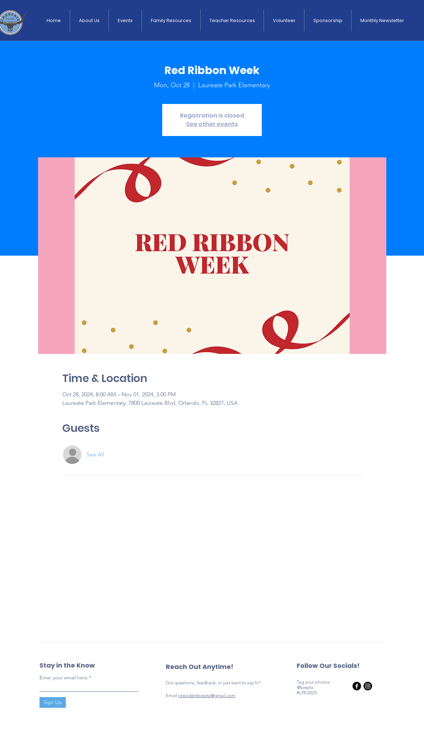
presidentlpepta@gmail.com (206, 695)
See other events (212, 124)
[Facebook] (357, 686)
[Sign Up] (52, 702)
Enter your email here (63, 677)
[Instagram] (368, 686)
